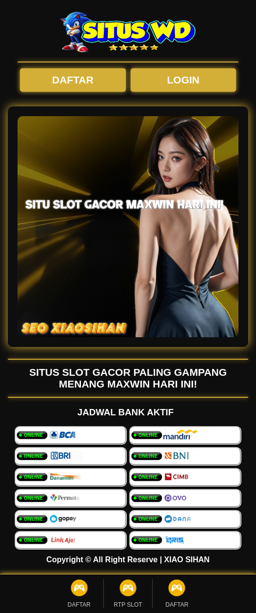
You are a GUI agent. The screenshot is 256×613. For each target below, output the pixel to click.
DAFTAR (73, 79)
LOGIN (183, 79)
